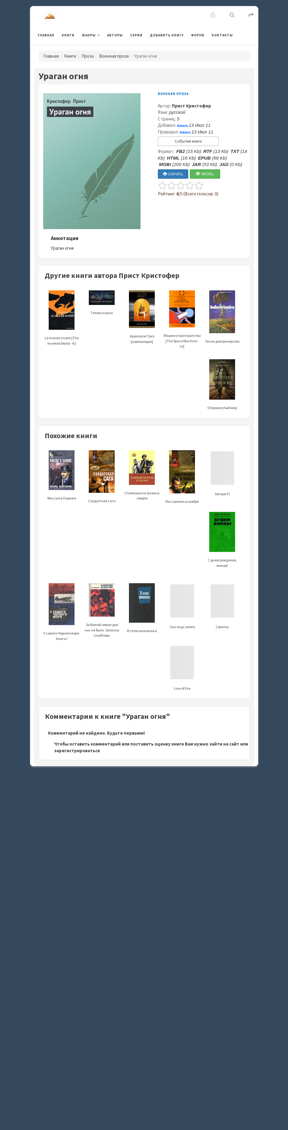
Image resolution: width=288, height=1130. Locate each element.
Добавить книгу (167, 35)
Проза (88, 56)
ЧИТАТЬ (205, 174)
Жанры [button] (89, 35)
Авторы (115, 35)
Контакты (222, 35)
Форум (197, 35)
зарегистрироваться (77, 750)
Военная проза (114, 56)
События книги (188, 141)
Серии (136, 35)
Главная (46, 35)
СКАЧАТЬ (173, 174)
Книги (68, 35)
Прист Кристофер (191, 106)
